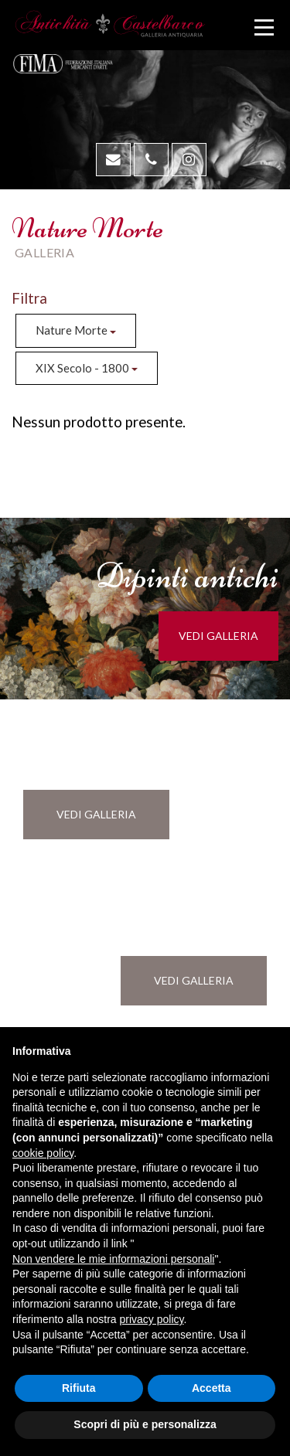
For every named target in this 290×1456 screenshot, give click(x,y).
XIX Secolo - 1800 (87, 368)
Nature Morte (76, 330)
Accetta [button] (211, 1388)
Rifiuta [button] (79, 1388)
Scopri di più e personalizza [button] (144, 1424)
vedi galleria (218, 635)
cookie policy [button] (42, 1153)
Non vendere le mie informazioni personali (113, 1259)
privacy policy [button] (152, 1319)
